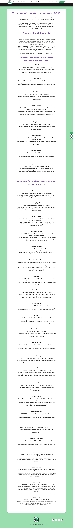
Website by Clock (40, 524)
